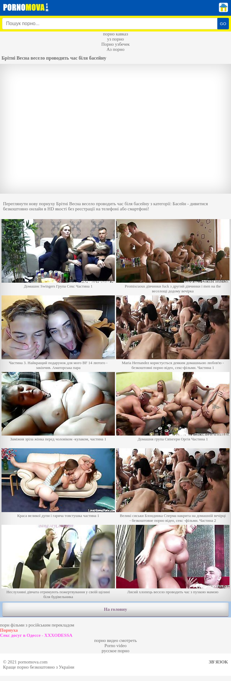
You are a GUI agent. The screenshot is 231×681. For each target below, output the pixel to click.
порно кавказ (115, 33)
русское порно (115, 650)
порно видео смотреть (115, 640)
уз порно (115, 39)
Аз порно (115, 49)
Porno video (116, 645)
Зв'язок (218, 662)
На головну (115, 609)
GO (223, 23)
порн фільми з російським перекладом (37, 625)
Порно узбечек (115, 44)
